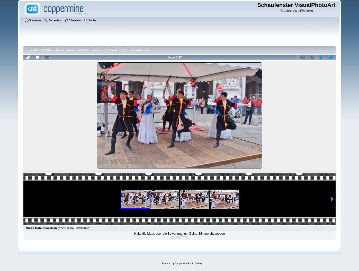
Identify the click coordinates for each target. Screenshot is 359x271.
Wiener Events (52, 50)
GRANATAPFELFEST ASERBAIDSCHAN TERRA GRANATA (107, 50)
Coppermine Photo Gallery (188, 263)
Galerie (34, 50)
